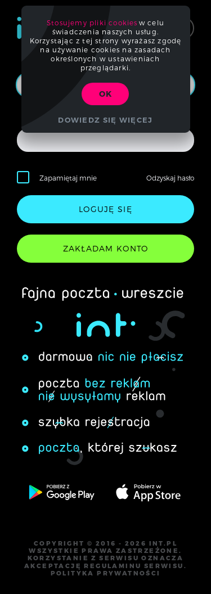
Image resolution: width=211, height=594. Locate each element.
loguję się (105, 209)
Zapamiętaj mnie (68, 178)
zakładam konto (106, 248)
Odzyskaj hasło (170, 178)
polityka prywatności (106, 573)
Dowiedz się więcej (105, 119)
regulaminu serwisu (133, 566)
